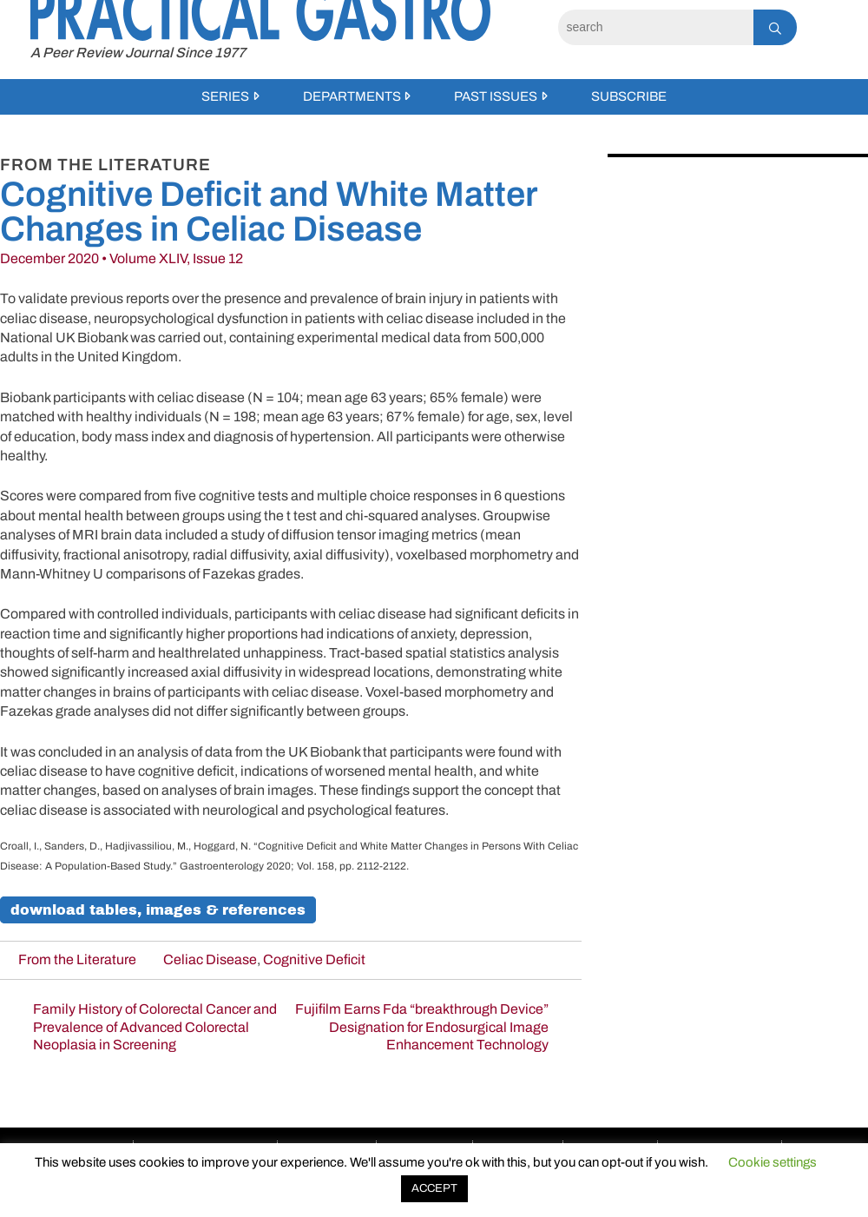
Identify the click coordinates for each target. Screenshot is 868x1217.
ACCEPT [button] (434, 1188)
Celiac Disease (210, 959)
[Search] (655, 27)
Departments (352, 96)
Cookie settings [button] (772, 1162)
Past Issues (495, 96)
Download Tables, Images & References (158, 910)
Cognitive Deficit (314, 959)
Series (225, 96)
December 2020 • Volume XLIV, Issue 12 (121, 258)
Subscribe (629, 96)
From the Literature (77, 959)
